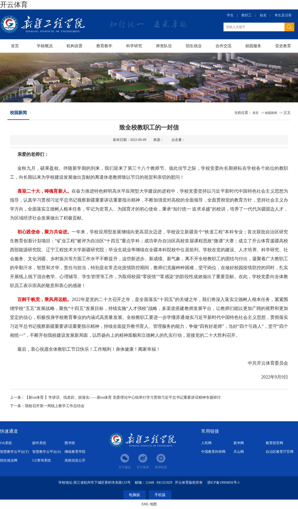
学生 (230, 15)
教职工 (246, 15)
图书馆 (70, 443)
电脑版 (134, 495)
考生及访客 (283, 15)
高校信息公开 (75, 460)
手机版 (160, 495)
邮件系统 (39, 443)
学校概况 (45, 46)
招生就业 (194, 46)
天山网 (238, 452)
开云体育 (14, 4)
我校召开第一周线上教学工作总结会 (54, 406)
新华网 (238, 443)
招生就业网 (8, 460)
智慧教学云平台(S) (46, 452)
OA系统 (6, 443)
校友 (263, 15)
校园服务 (253, 46)
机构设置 (74, 46)
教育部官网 (274, 443)
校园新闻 (271, 113)
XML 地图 (149, 504)
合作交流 (223, 46)
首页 (15, 46)
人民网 (206, 443)
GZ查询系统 (41, 460)
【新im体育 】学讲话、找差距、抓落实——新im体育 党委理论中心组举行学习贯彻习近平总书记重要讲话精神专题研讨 (123, 397)
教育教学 (104, 46)
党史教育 (283, 46)
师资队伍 (164, 46)
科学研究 (134, 46)
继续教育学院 (75, 452)
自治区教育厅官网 (280, 452)
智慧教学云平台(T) (14, 452)
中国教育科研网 (213, 452)
